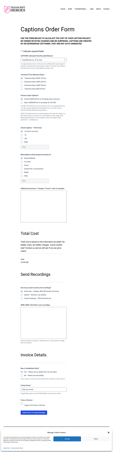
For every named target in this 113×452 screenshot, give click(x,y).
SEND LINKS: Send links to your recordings (35, 305)
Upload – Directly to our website (35, 295)
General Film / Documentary (33, 169)
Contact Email (26, 386)
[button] (108, 432)
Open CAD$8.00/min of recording (40, 102)
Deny (96, 439)
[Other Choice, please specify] (35, 147)
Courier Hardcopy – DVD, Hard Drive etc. (38, 298)
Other (26, 142)
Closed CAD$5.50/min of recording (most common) (42, 99)
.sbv (25, 138)
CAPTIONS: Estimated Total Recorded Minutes (37, 56)
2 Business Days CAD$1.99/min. (35, 85)
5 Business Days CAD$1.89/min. (35, 82)
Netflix (26, 172)
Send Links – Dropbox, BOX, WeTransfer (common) (41, 291)
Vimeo (26, 165)
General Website (29, 158)
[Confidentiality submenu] (86, 9)
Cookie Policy (6, 448)
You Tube (27, 162)
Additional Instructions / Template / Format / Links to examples (42, 188)
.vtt (25, 135)
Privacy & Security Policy (17, 448)
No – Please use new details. (34, 375)
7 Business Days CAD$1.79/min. (35, 78)
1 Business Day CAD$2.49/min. (35, 89)
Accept (67, 439)
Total (22, 259)
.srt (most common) (31, 131)
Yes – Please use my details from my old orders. (40, 372)
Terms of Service (39, 405)
